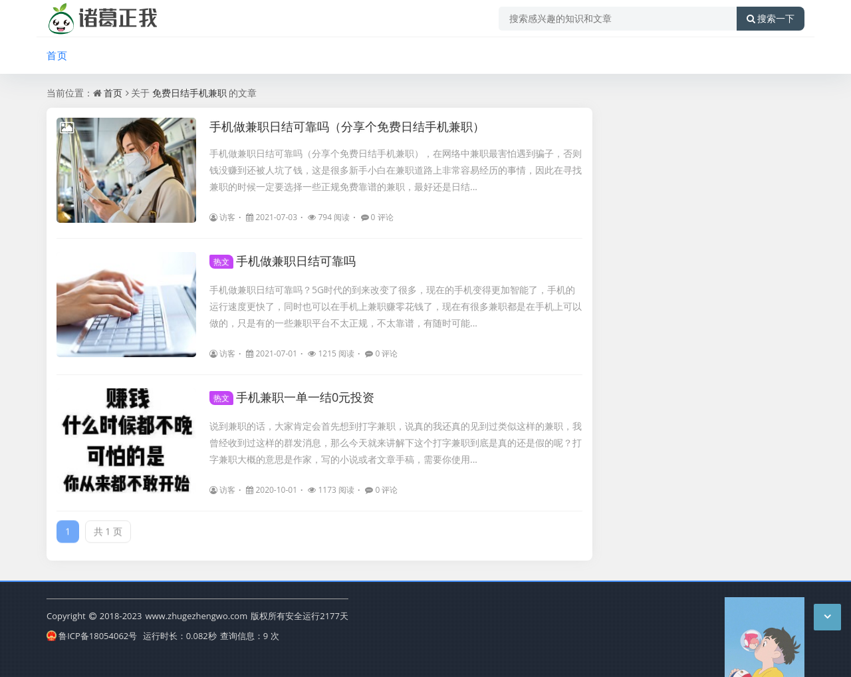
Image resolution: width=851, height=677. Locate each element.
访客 (222, 217)
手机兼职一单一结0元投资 (291, 397)
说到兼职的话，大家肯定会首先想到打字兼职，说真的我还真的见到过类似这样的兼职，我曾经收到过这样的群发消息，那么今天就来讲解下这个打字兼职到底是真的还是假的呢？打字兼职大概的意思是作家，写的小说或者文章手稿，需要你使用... (395, 443)
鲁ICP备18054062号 (92, 636)
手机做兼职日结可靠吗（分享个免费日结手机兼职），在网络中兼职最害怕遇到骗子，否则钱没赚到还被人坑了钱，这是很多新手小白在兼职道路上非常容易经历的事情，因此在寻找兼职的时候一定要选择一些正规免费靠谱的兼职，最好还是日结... (395, 170)
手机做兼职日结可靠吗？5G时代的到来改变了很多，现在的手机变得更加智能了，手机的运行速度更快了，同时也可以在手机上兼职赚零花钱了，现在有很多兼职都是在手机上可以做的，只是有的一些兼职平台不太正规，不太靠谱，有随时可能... (395, 306)
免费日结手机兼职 (189, 92)
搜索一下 (770, 18)
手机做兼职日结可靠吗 (282, 261)
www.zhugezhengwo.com (196, 616)
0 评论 (377, 217)
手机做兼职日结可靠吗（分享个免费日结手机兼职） (347, 126)
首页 (57, 55)
